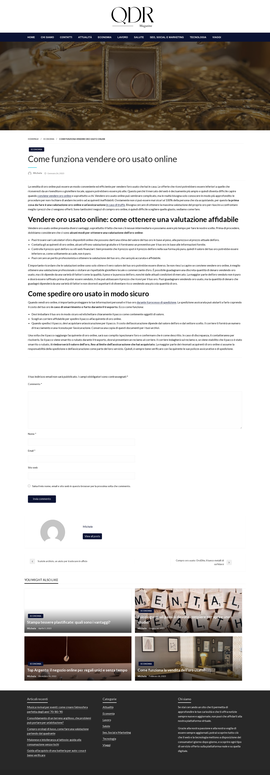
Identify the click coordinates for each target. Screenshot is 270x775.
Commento (35, 383)
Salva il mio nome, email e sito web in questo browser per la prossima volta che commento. (81, 486)
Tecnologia (198, 37)
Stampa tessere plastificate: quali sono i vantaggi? (68, 622)
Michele (38, 173)
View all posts (92, 536)
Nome (32, 433)
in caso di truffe (115, 204)
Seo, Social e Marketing (167, 37)
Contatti (66, 37)
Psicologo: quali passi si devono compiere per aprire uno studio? (184, 619)
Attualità (85, 37)
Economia (104, 37)
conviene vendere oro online (54, 195)
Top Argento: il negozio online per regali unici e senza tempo (77, 670)
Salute (139, 37)
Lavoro (122, 37)
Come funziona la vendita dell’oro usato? (171, 670)
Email (31, 450)
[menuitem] (31, 37)
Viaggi (216, 37)
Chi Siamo (47, 37)
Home (31, 37)
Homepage (33, 139)
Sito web (33, 467)
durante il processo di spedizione (156, 302)
